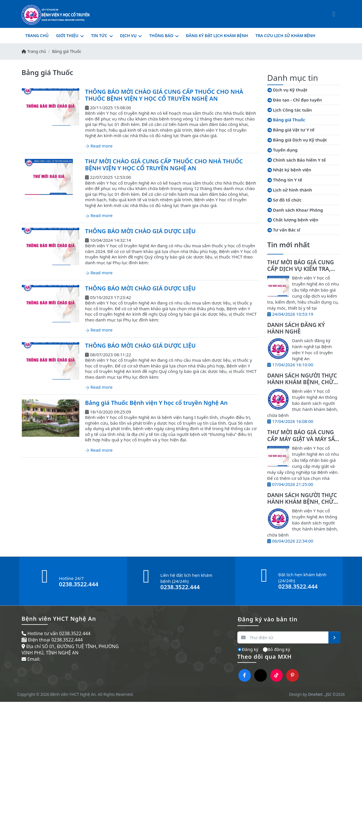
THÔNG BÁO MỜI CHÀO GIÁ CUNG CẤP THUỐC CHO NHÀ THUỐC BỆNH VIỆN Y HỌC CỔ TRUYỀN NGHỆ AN (164, 95)
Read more (99, 146)
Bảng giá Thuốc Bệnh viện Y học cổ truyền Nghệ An (156, 403)
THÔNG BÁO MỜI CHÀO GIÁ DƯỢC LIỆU (140, 231)
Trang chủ (34, 51)
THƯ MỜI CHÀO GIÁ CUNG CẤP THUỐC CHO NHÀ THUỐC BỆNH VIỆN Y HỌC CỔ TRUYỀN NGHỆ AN (164, 164)
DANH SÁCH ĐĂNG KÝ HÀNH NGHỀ (296, 328)
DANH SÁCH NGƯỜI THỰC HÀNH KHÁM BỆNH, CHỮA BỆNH (302, 381)
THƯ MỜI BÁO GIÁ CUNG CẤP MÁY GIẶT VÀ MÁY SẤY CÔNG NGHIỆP (302, 438)
